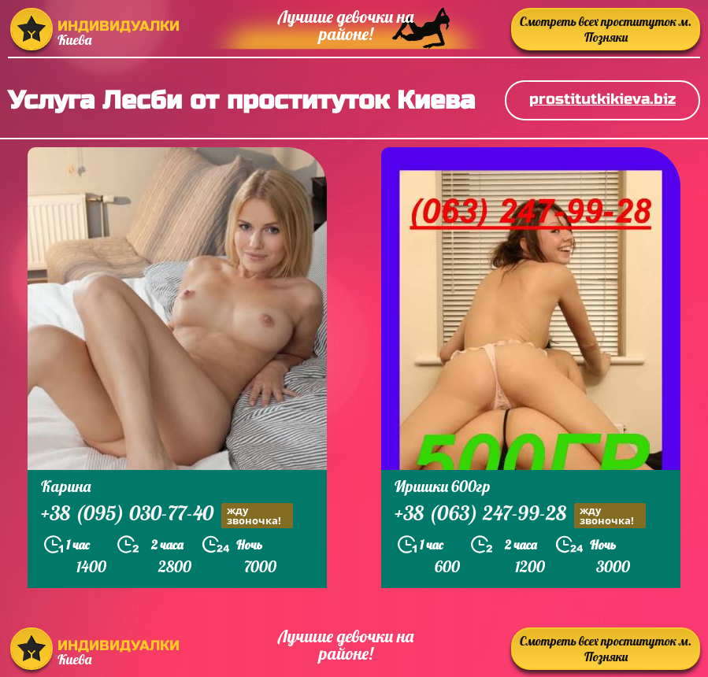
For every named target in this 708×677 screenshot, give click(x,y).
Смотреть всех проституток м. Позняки (605, 29)
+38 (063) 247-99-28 (520, 515)
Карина (66, 486)
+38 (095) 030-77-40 (167, 515)
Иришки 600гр (443, 486)
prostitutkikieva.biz (602, 99)
